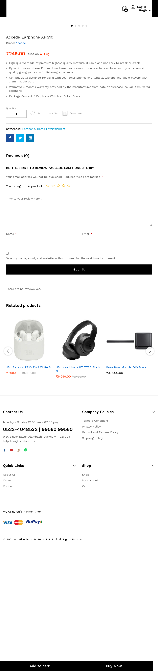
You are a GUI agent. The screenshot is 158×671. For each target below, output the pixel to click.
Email (87, 348)
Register (145, 10)
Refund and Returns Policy (100, 546)
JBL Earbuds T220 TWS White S (28, 481)
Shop (85, 588)
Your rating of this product (24, 300)
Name (11, 348)
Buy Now (112, 666)
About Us (9, 588)
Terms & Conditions (95, 534)
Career (7, 594)
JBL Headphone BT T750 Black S (78, 483)
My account (90, 594)
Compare (75, 227)
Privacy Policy (91, 540)
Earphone (28, 242)
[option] (29, 462)
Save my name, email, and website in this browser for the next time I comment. (61, 372)
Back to (21, 8)
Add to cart (39, 666)
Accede (21, 157)
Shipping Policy (92, 551)
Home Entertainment (51, 242)
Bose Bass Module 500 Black (126, 481)
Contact (8, 600)
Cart (85, 600)
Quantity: (11, 223)
